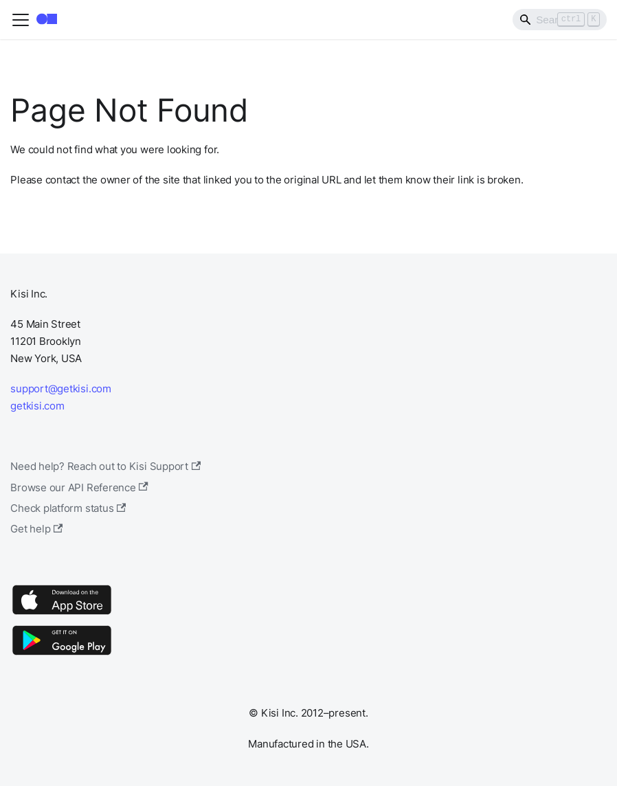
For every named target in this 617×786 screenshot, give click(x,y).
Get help (36, 528)
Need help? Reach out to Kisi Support (105, 466)
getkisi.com (37, 405)
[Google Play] (61, 654)
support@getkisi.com (60, 388)
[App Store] (61, 613)
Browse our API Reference (79, 487)
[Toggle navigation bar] (20, 20)
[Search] (560, 19)
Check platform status (68, 508)
